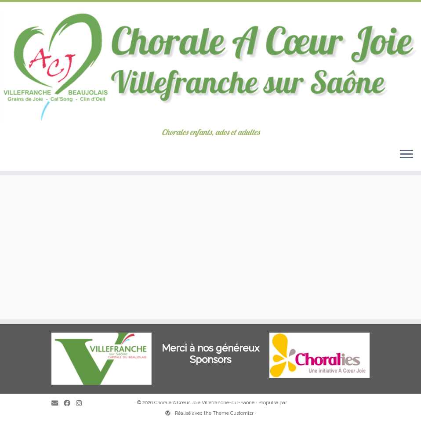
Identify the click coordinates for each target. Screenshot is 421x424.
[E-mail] (57, 403)
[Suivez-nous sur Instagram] (81, 403)
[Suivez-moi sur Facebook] (70, 403)
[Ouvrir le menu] (406, 155)
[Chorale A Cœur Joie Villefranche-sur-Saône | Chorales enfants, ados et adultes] (210, 65)
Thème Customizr (233, 413)
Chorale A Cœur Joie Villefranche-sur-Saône (204, 403)
